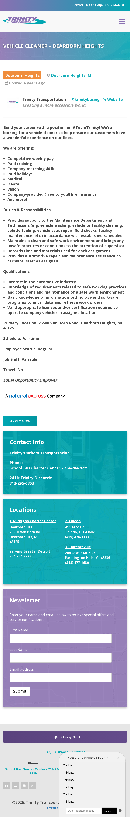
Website (115, 99)
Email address (22, 669)
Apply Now (20, 421)
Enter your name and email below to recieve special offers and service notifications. (62, 617)
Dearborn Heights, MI (71, 75)
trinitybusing (87, 99)
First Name (19, 629)
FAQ (48, 752)
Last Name (19, 649)
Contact (77, 5)
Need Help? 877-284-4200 (105, 5)
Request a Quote (65, 736)
